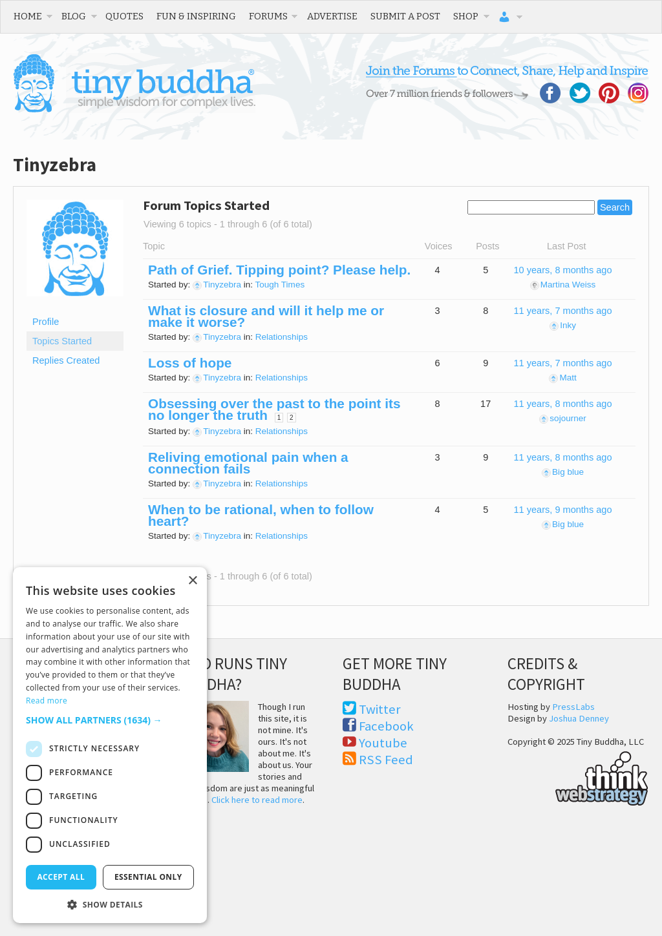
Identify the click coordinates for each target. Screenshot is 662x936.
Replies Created (66, 360)
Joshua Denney (579, 718)
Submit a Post (405, 16)
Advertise (332, 16)
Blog (73, 16)
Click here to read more (257, 800)
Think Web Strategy (577, 776)
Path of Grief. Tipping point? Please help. (279, 269)
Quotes (124, 16)
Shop (465, 16)
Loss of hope (189, 362)
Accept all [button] (61, 876)
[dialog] (110, 745)
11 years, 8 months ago (563, 404)
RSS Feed (386, 759)
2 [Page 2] (292, 417)
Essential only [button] (148, 876)
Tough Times (280, 284)
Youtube (383, 742)
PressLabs (573, 706)
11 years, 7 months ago (563, 311)
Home (28, 16)
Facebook (386, 726)
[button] (110, 720)
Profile (45, 322)
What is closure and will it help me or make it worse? (266, 316)
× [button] (192, 581)
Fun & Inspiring (196, 16)
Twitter (380, 709)
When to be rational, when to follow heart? (261, 515)
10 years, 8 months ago (563, 270)
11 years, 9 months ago (563, 509)
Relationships (281, 337)
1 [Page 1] (279, 417)
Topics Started (62, 341)
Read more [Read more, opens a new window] (46, 700)
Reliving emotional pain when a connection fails (248, 463)
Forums (268, 16)
